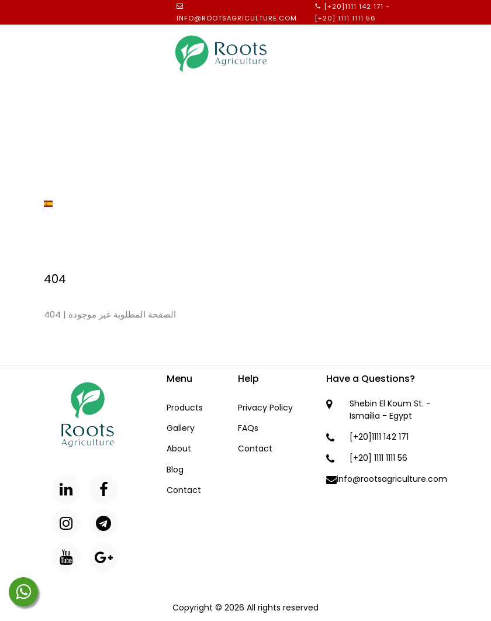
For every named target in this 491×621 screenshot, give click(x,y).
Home (56, 70)
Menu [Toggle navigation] (441, 50)
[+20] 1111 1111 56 (345, 18)
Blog (54, 159)
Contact (64, 181)
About (57, 92)
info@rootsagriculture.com (237, 18)
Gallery (61, 137)
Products (66, 114)
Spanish (67, 203)
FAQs (248, 428)
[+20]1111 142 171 (353, 6)
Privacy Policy (265, 407)
